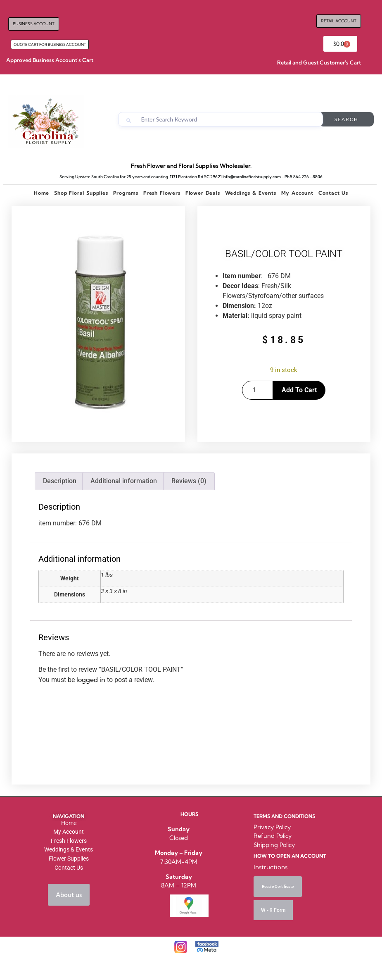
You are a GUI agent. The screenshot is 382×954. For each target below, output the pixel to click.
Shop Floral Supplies (81, 193)
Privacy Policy (272, 827)
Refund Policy (273, 836)
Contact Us (333, 193)
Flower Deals (202, 193)
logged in (90, 679)
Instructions (270, 867)
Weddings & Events (250, 193)
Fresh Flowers (161, 193)
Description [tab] (59, 481)
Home (41, 193)
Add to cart (299, 390)
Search (346, 119)
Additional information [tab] (123, 481)
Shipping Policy (274, 845)
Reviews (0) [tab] (188, 481)
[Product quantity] (257, 390)
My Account (297, 193)
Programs (125, 193)
